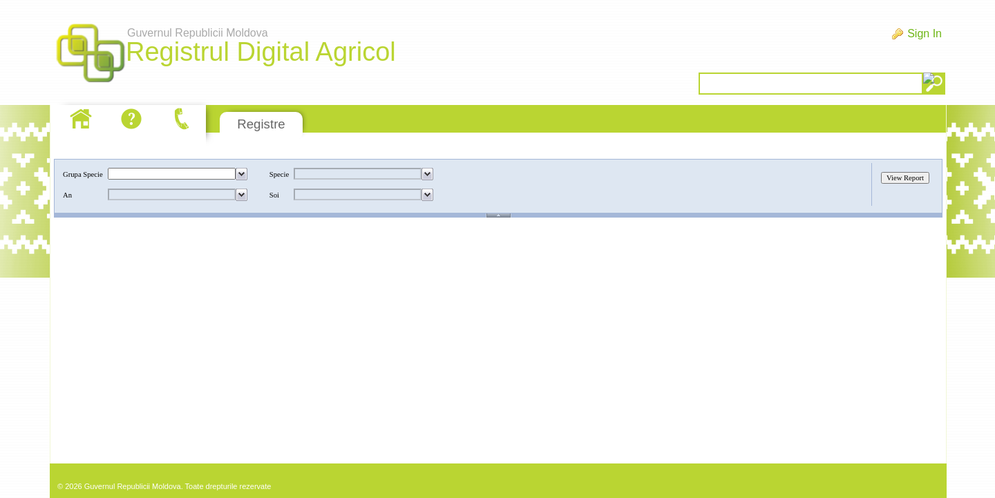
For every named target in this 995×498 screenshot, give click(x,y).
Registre (261, 124)
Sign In (924, 33)
